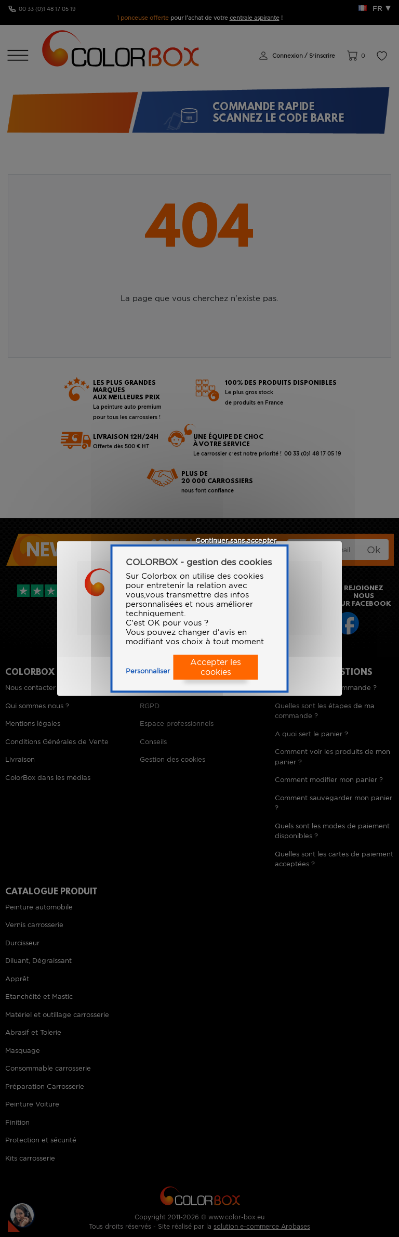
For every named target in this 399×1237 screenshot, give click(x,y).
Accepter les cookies (215, 667)
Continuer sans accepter (235, 540)
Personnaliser (148, 671)
